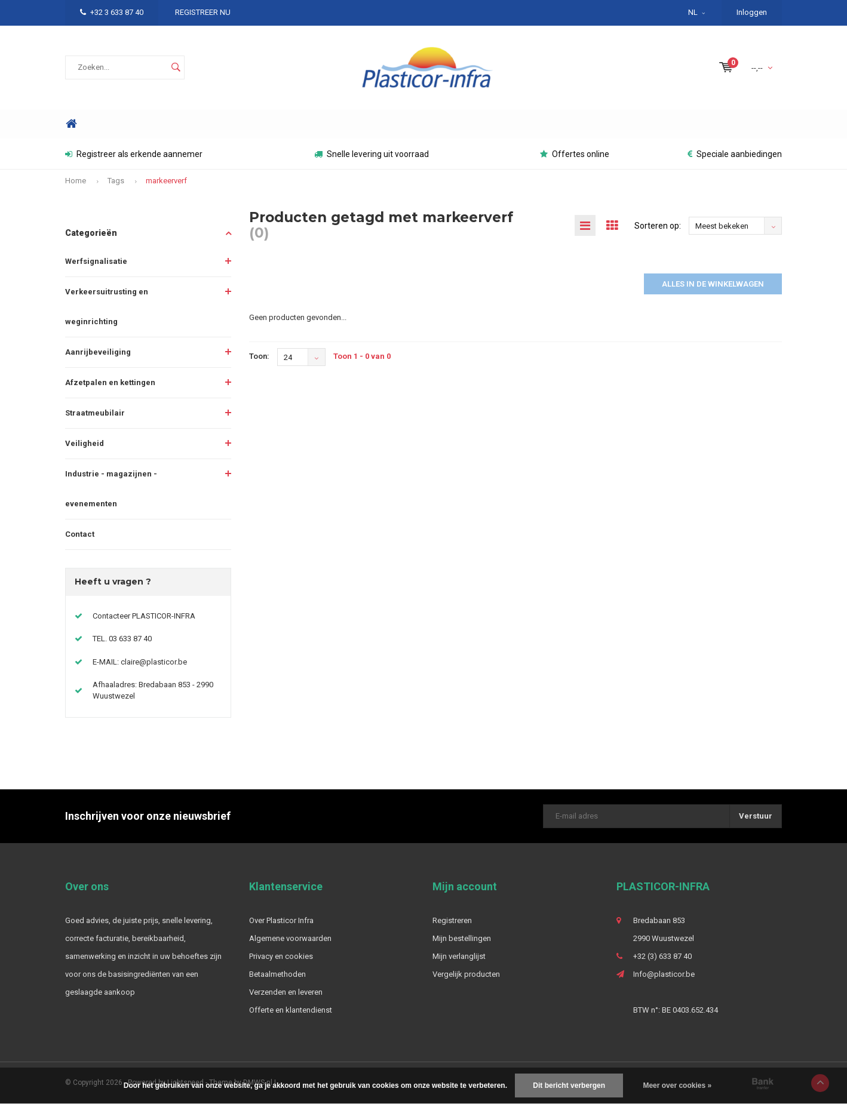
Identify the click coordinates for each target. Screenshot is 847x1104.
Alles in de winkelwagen (713, 283)
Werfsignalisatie (96, 261)
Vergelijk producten (466, 974)
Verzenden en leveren (286, 992)
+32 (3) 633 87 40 (662, 956)
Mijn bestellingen (461, 938)
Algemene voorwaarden (290, 938)
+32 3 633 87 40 (111, 12)
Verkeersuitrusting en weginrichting (106, 306)
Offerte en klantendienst (290, 1009)
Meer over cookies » (677, 1085)
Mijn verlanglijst (459, 956)
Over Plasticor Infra (281, 920)
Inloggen (751, 12)
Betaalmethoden (277, 974)
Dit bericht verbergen (569, 1085)
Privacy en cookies (281, 956)
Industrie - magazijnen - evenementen (111, 488)
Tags (116, 180)
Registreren (452, 920)
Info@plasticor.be (664, 974)
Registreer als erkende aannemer (133, 154)
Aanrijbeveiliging (98, 352)
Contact (79, 534)
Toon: (259, 356)
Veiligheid (84, 443)
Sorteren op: (657, 225)
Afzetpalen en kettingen (110, 382)
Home (71, 124)
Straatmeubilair (95, 412)
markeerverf (166, 180)
